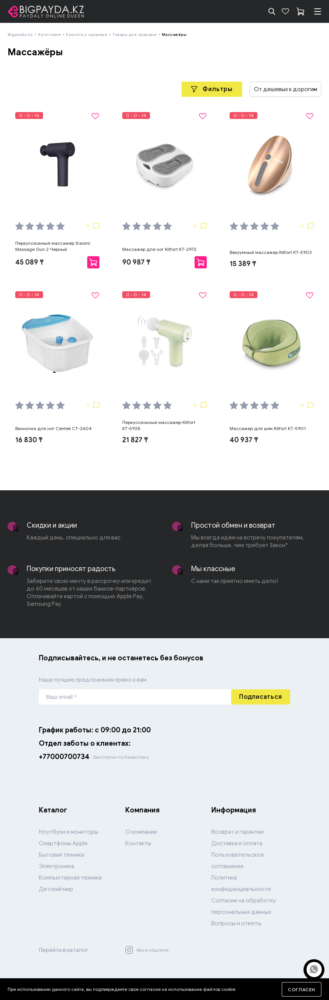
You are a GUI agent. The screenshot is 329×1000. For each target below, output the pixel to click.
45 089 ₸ (29, 262)
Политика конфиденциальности (241, 883)
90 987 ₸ (136, 262)
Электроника (56, 866)
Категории (49, 34)
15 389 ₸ (243, 264)
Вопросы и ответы (236, 923)
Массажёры (174, 34)
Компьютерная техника (70, 877)
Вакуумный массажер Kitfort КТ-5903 (270, 252)
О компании (141, 831)
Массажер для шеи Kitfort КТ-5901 (268, 428)
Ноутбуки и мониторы (68, 831)
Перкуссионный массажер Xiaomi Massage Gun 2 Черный (52, 246)
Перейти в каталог (63, 950)
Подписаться (260, 697)
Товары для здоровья (134, 34)
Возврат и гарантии (237, 831)
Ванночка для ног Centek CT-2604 (53, 428)
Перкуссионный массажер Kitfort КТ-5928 (158, 425)
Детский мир (56, 889)
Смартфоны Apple (63, 843)
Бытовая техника (61, 854)
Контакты (138, 843)
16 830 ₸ (29, 440)
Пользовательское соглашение (237, 860)
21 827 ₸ (135, 440)
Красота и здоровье (86, 34)
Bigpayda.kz (20, 34)
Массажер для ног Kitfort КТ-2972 (159, 249)
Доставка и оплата (236, 843)
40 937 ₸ (244, 440)
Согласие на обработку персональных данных (243, 906)
